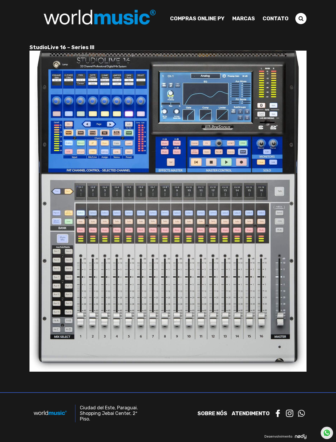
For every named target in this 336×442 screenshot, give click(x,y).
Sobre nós (212, 413)
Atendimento (251, 413)
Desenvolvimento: (285, 436)
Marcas (243, 18)
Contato (276, 18)
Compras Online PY (197, 18)
